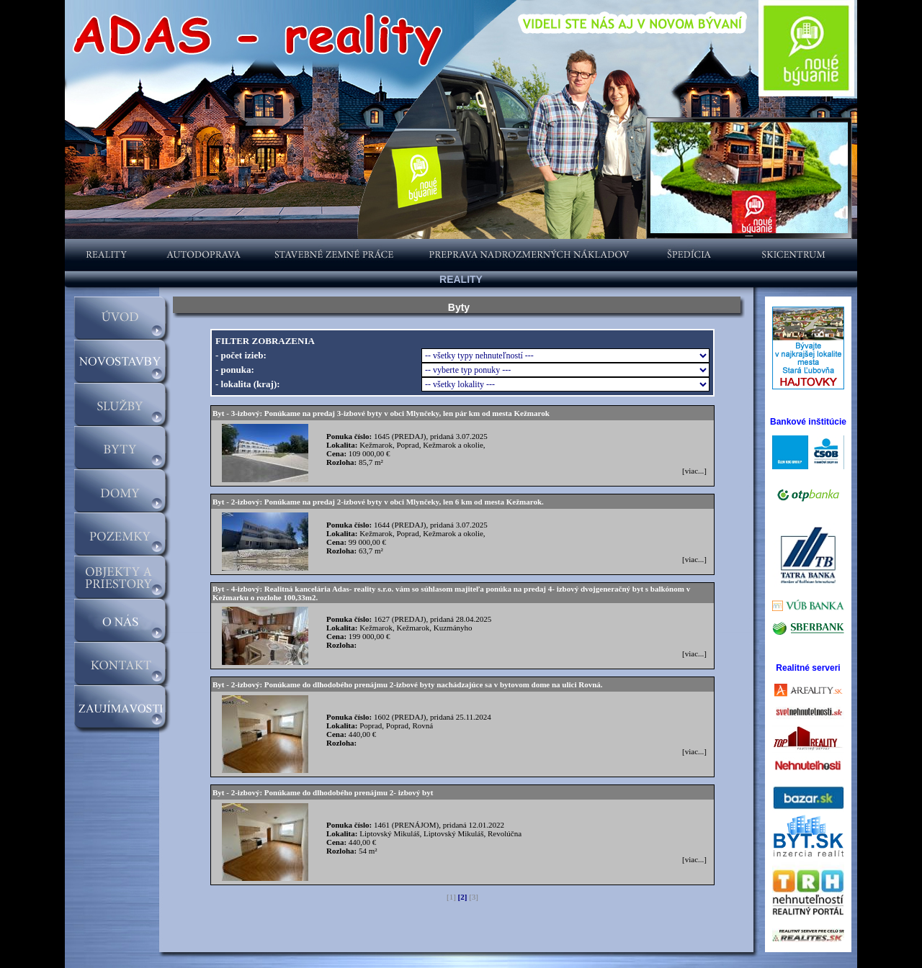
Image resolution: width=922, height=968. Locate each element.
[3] (473, 896)
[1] (451, 896)
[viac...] (694, 470)
